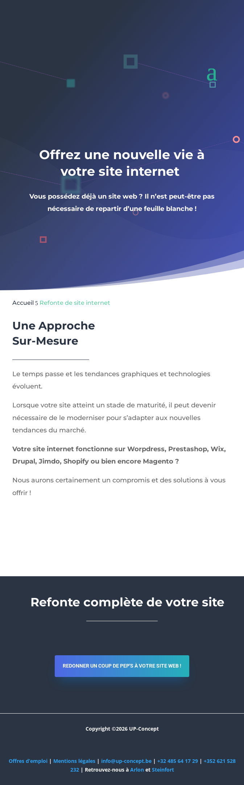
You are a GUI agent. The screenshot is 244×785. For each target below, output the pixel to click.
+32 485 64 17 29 (177, 760)
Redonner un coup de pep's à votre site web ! (122, 666)
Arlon (137, 769)
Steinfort (163, 769)
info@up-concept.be (126, 760)
